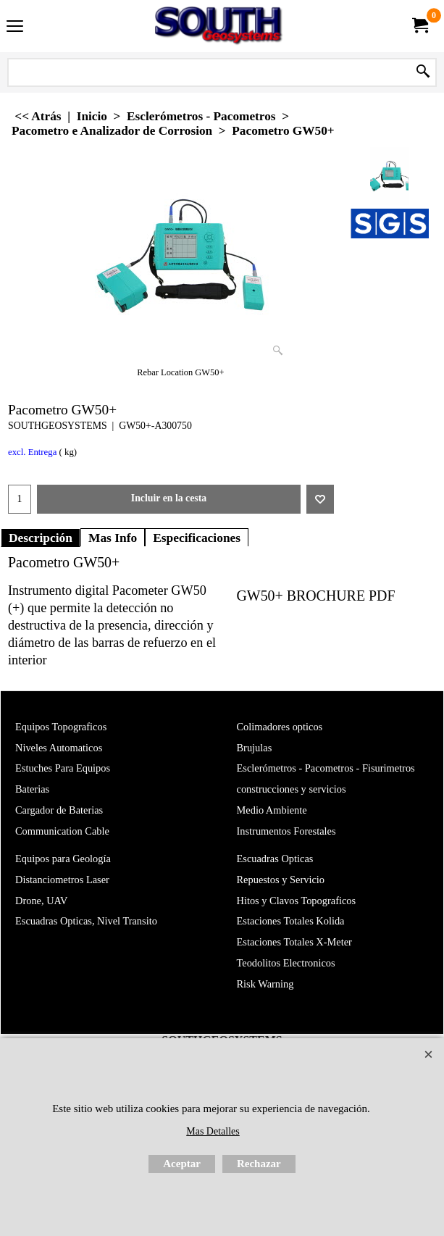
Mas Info (112, 537)
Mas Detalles (212, 1131)
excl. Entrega (32, 452)
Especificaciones (196, 537)
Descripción (40, 537)
